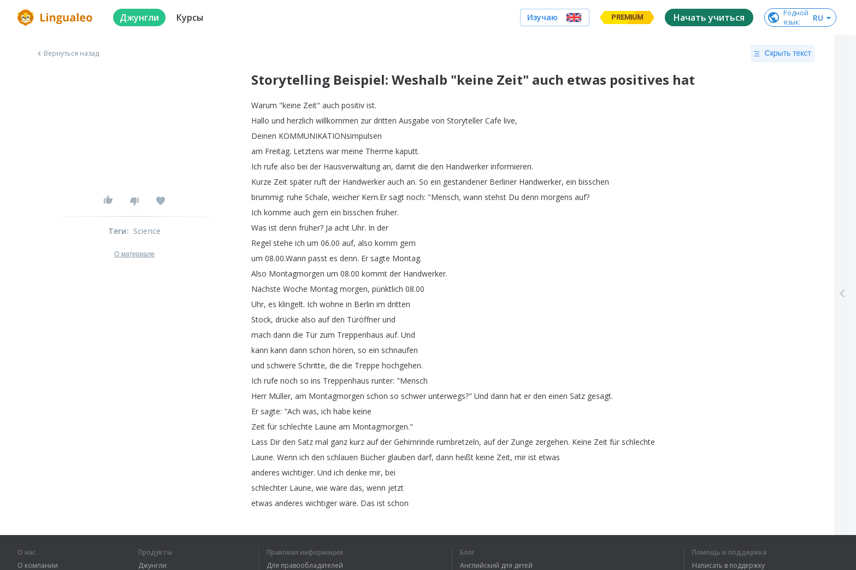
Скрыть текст (782, 53)
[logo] (56, 17)
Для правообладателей (305, 565)
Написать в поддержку (728, 565)
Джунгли (152, 565)
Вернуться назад (67, 53)
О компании (37, 565)
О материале (134, 254)
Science (147, 231)
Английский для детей (496, 565)
